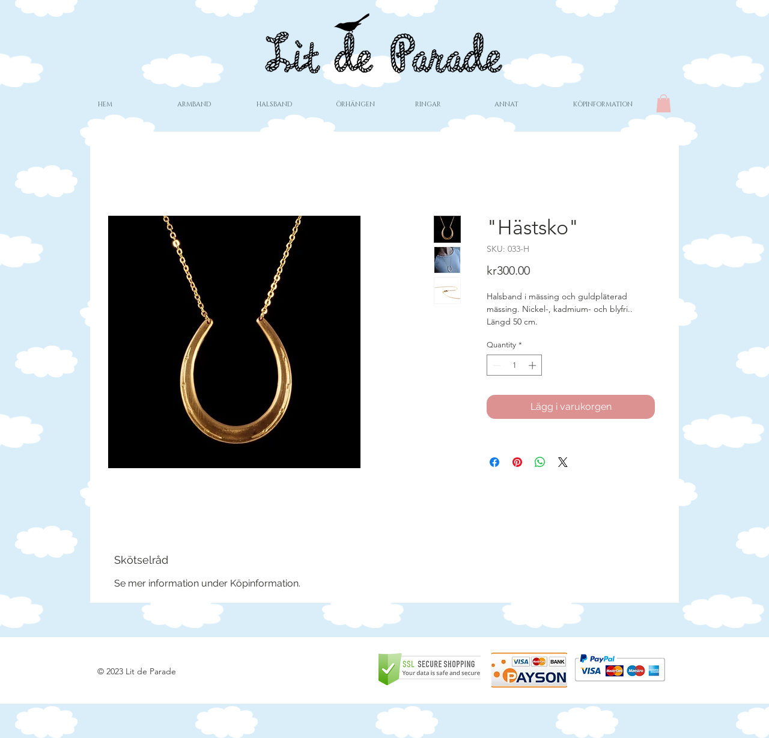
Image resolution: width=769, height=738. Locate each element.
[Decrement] (495, 365)
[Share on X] (563, 462)
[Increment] (533, 365)
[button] (663, 103)
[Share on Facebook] (494, 462)
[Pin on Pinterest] (517, 462)
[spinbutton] (514, 365)
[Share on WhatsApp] (540, 462)
